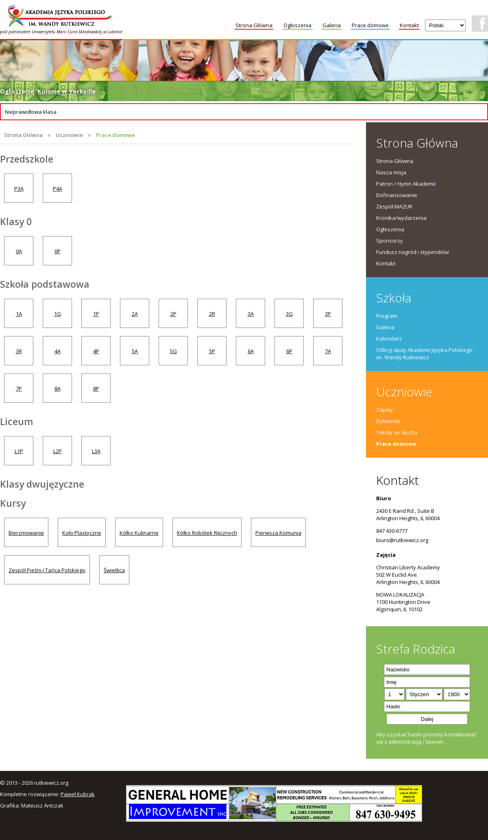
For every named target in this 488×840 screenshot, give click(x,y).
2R (212, 313)
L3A (96, 451)
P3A (19, 188)
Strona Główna (253, 25)
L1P (19, 451)
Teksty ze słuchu (396, 432)
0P (57, 251)
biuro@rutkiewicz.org (402, 540)
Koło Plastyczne (81, 532)
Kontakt (409, 25)
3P (328, 313)
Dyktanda (388, 421)
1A (19, 313)
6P (289, 351)
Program (386, 315)
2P (173, 313)
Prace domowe (370, 25)
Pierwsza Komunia (278, 532)
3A (251, 313)
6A (251, 351)
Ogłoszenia (297, 25)
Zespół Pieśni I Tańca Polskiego (47, 570)
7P (19, 388)
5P (212, 351)
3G (289, 313)
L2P (57, 451)
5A (135, 351)
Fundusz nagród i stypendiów (412, 252)
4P (96, 351)
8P (96, 388)
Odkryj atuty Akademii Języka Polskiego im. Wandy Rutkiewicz (424, 353)
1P (96, 313)
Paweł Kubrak (78, 794)
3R (19, 351)
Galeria (331, 25)
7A (328, 351)
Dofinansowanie (396, 195)
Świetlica (114, 570)
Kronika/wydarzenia (401, 217)
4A (57, 351)
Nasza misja (391, 172)
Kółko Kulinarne (139, 532)
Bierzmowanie (26, 532)
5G (173, 351)
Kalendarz (389, 338)
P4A (57, 188)
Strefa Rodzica (415, 648)
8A (57, 388)
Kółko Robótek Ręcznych (207, 532)
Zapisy (384, 409)
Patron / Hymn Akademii (406, 183)
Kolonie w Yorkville (66, 91)
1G (57, 313)
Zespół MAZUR (394, 206)
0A (19, 251)
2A (135, 313)
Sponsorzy (389, 240)
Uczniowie (69, 135)
